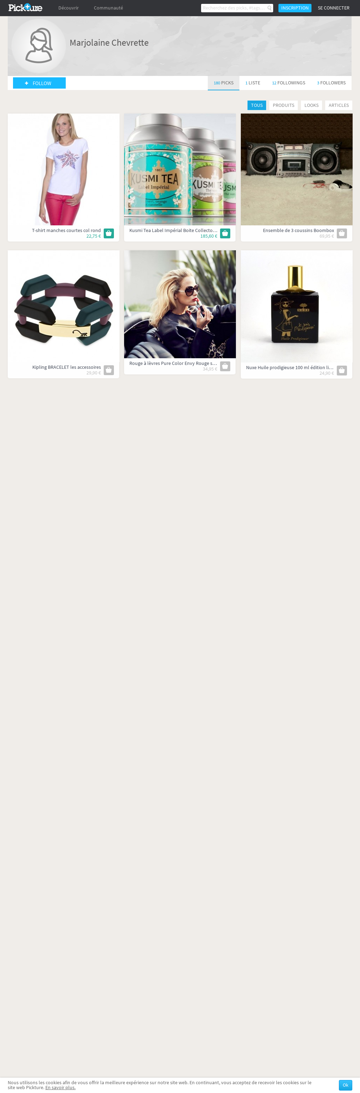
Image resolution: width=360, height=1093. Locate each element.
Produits (283, 105)
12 (288, 82)
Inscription (295, 8)
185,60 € (208, 236)
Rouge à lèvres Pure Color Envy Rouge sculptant (179, 363)
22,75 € (93, 236)
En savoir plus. (60, 1087)
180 (223, 82)
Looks (311, 105)
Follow (42, 83)
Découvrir (68, 8)
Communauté (108, 8)
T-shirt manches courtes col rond (66, 230)
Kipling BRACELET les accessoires (66, 367)
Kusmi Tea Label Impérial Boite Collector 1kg (176, 230)
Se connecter (333, 8)
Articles (339, 105)
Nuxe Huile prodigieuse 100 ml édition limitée (293, 367)
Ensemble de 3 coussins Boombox (298, 230)
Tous (257, 105)
